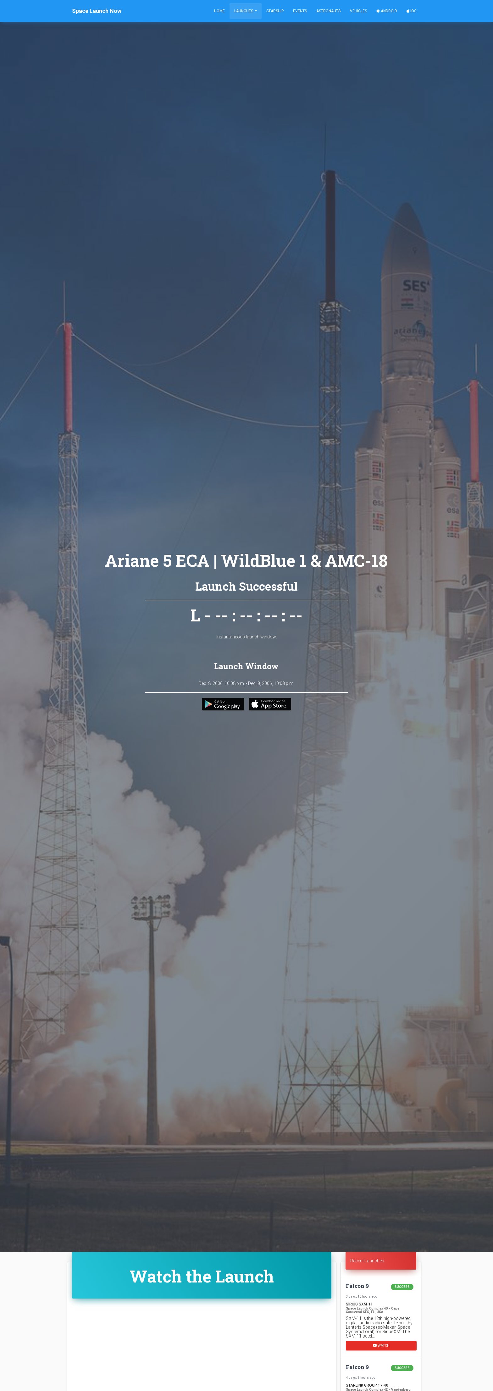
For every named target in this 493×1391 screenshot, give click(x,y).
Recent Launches (367, 1260)
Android (386, 11)
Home (219, 11)
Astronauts (328, 11)
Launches (244, 11)
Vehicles (358, 11)
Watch (381, 1346)
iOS (411, 11)
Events (300, 11)
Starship (275, 11)
